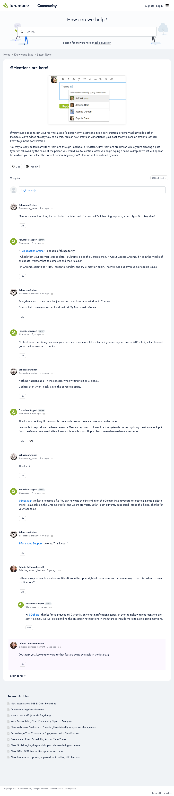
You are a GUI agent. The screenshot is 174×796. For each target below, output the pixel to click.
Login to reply (28, 190)
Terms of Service (57, 789)
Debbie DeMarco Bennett (31, 567)
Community (47, 5)
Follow (34, 166)
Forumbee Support (32, 239)
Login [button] (159, 5)
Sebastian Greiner (28, 205)
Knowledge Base (23, 54)
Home (6, 54)
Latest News (44, 54)
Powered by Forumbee (161, 793)
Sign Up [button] (149, 5)
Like (18, 166)
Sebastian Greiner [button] (34, 250)
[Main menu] (167, 6)
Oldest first (158, 178)
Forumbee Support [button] (31, 543)
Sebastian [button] (26, 500)
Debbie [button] (35, 614)
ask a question (102, 42)
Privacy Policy (70, 789)
